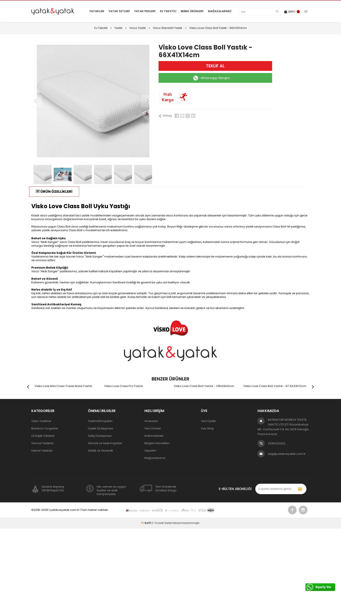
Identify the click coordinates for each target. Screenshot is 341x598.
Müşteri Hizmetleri (156, 443)
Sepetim (150, 450)
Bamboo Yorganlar (44, 428)
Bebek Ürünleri (192, 11)
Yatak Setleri (119, 11)
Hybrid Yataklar (42, 450)
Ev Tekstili (168, 11)
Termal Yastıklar (42, 443)
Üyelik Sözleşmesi (100, 428)
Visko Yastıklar (41, 421)
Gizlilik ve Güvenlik (100, 450)
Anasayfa (151, 421)
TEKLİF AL (215, 66)
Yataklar (96, 11)
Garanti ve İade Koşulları (105, 443)
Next (313, 385)
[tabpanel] (66, 385)
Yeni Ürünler (152, 428)
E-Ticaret (158, 523)
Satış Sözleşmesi (100, 436)
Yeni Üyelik (208, 421)
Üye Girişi (207, 428)
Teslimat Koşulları (100, 421)
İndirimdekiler (154, 436)
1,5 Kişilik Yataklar (43, 436)
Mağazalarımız (220, 11)
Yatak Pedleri (144, 11)
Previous (28, 385)
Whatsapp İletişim (215, 78)
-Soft (146, 523)
